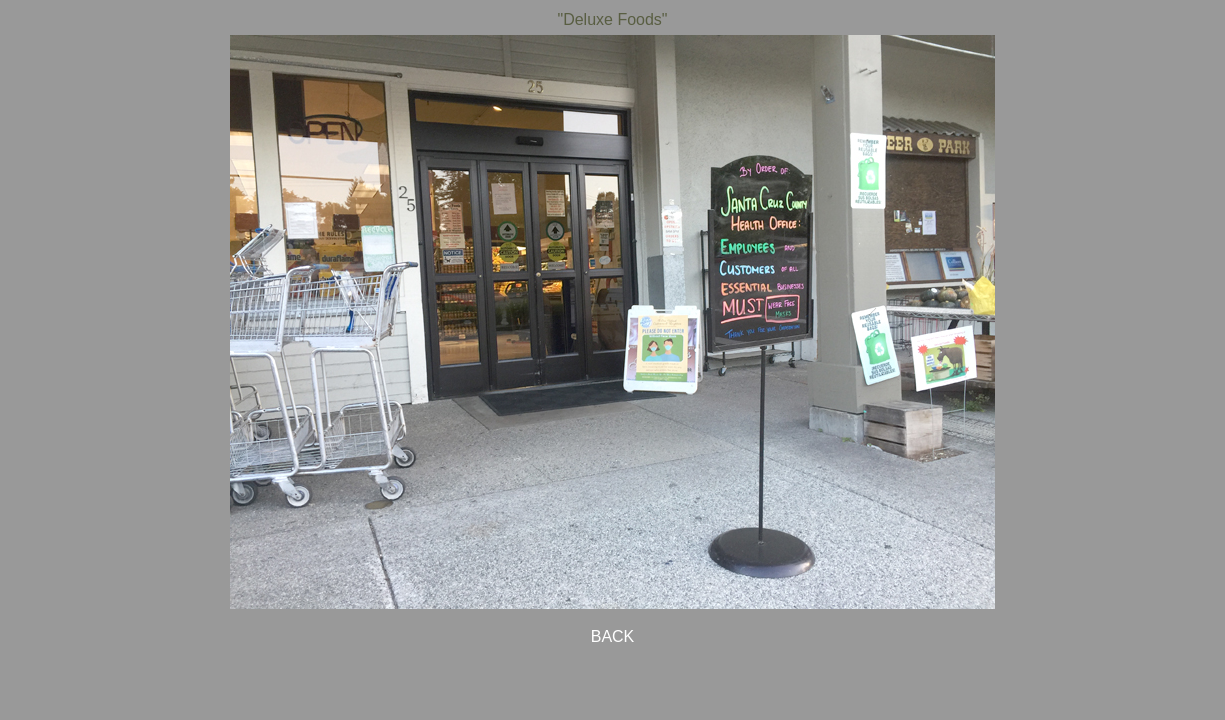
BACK (613, 636)
